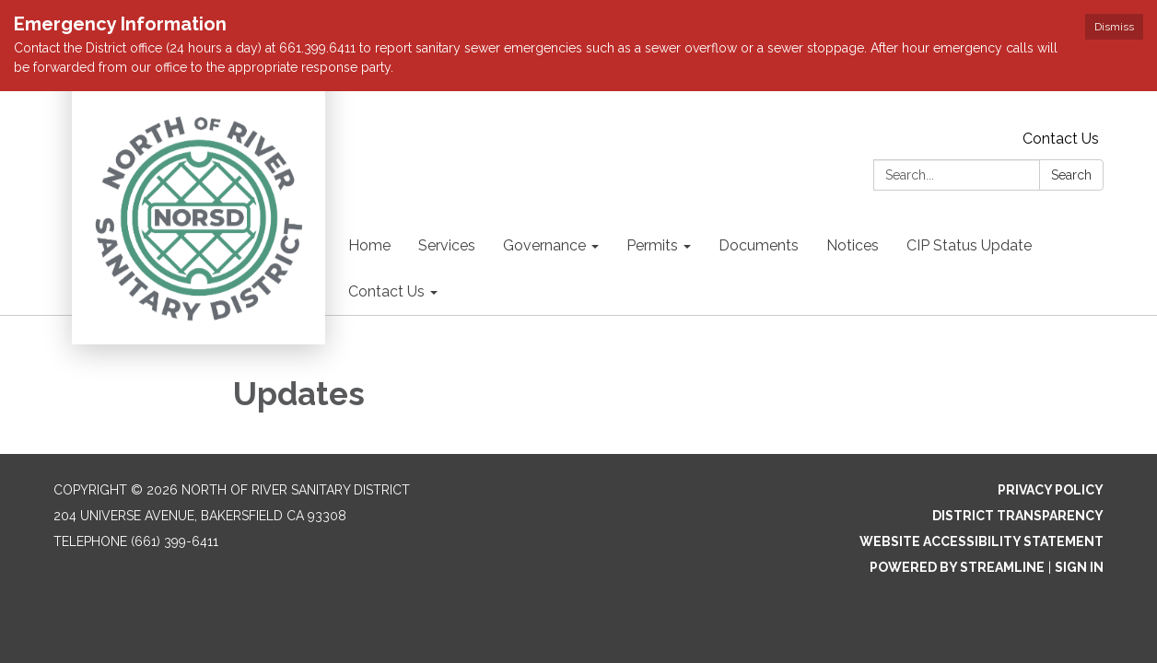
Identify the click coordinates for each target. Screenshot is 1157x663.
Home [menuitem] (369, 245)
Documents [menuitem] (759, 245)
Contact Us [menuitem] (386, 291)
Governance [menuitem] (544, 245)
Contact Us (1061, 138)
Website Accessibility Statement (981, 541)
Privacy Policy (1051, 490)
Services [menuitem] (446, 245)
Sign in (1079, 567)
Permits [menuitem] (652, 245)
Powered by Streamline (957, 567)
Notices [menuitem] (852, 245)
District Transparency (1018, 515)
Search (1071, 175)
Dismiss (1114, 26)
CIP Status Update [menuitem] (969, 245)
